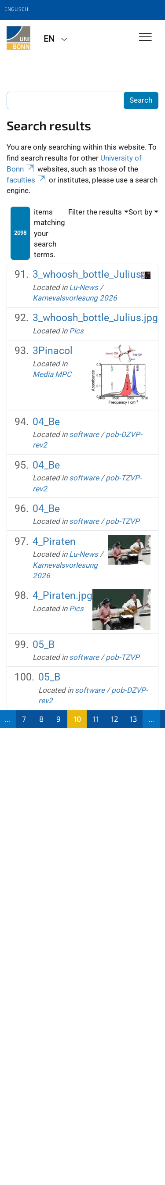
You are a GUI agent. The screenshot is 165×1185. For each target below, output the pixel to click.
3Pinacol (53, 351)
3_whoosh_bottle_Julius (87, 274)
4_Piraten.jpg (62, 595)
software (84, 434)
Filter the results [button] (95, 212)
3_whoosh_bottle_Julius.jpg (95, 318)
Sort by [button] (140, 212)
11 (96, 718)
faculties (27, 179)
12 (114, 718)
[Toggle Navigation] (145, 38)
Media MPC (52, 374)
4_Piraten (54, 542)
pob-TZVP (122, 521)
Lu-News (83, 287)
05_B (44, 645)
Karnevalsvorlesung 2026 (75, 298)
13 (133, 718)
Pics (76, 330)
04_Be (46, 422)
